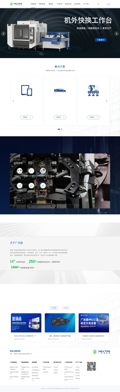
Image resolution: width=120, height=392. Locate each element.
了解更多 (20, 201)
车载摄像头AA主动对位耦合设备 (25, 373)
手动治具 (56, 370)
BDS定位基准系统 (69, 376)
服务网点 (77, 370)
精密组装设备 (35, 372)
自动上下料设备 (35, 378)
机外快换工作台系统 (69, 373)
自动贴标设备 (35, 367)
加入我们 (77, 375)
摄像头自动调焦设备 (14, 373)
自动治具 (56, 367)
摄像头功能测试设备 (14, 377)
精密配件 (56, 372)
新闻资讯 (77, 372)
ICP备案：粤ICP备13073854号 (71, 388)
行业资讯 (65, 308)
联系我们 (77, 378)
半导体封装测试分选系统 (47, 368)
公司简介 (77, 367)
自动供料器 (45, 372)
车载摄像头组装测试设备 (25, 377)
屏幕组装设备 (35, 375)
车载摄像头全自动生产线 (25, 368)
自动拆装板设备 (35, 370)
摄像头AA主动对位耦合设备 (14, 368)
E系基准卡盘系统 (69, 379)
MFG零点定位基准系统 (69, 368)
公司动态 (53, 308)
